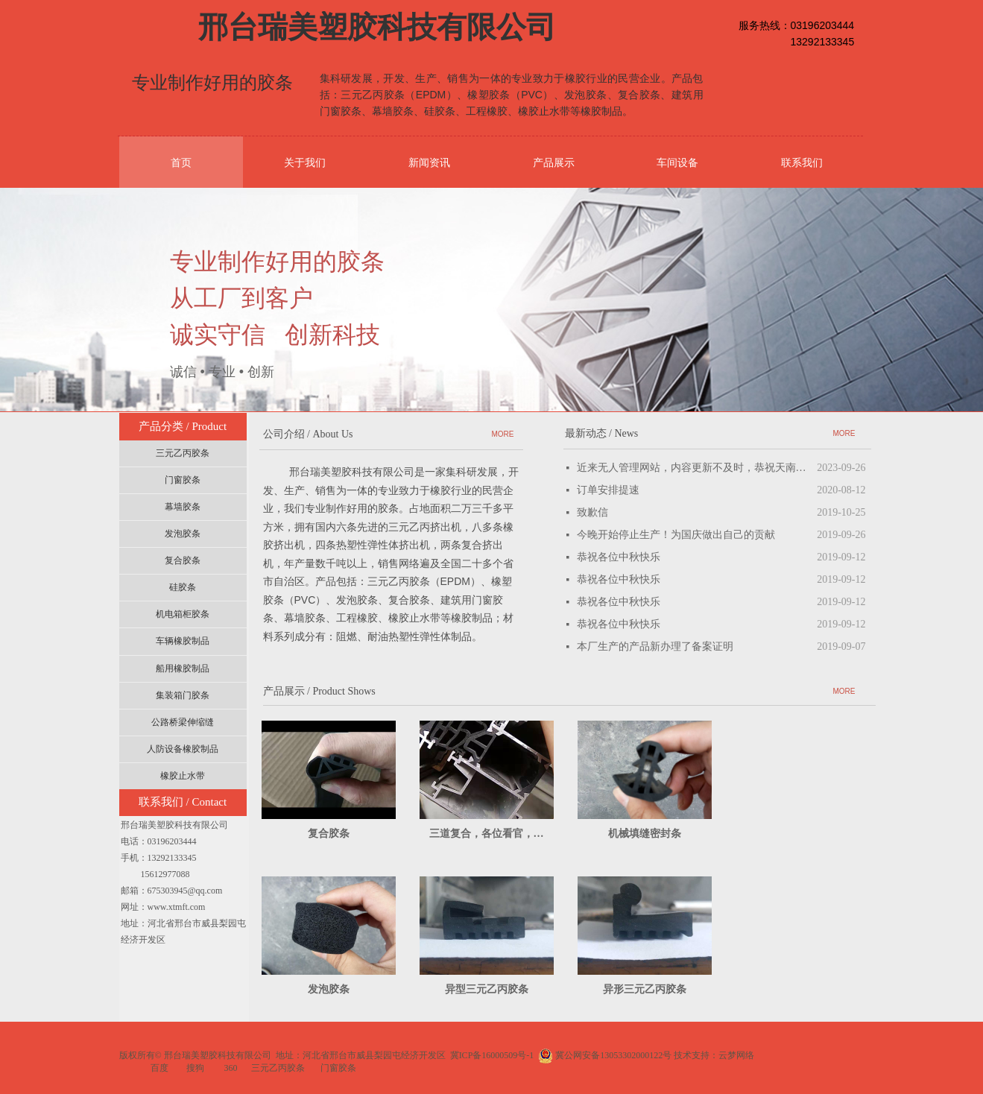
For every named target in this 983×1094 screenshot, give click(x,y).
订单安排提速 (608, 490)
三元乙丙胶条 (182, 453)
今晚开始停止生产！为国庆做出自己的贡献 (676, 534)
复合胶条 (182, 560)
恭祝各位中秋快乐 (618, 557)
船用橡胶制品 (182, 668)
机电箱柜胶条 (182, 614)
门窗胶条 (182, 480)
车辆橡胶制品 (182, 641)
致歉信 (592, 512)
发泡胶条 (182, 533)
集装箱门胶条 (182, 695)
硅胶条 (182, 587)
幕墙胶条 (182, 507)
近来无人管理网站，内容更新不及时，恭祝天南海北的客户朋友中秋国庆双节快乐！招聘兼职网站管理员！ (693, 467)
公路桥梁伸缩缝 (182, 722)
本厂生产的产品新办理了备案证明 (655, 646)
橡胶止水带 (182, 776)
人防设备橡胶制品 (182, 749)
